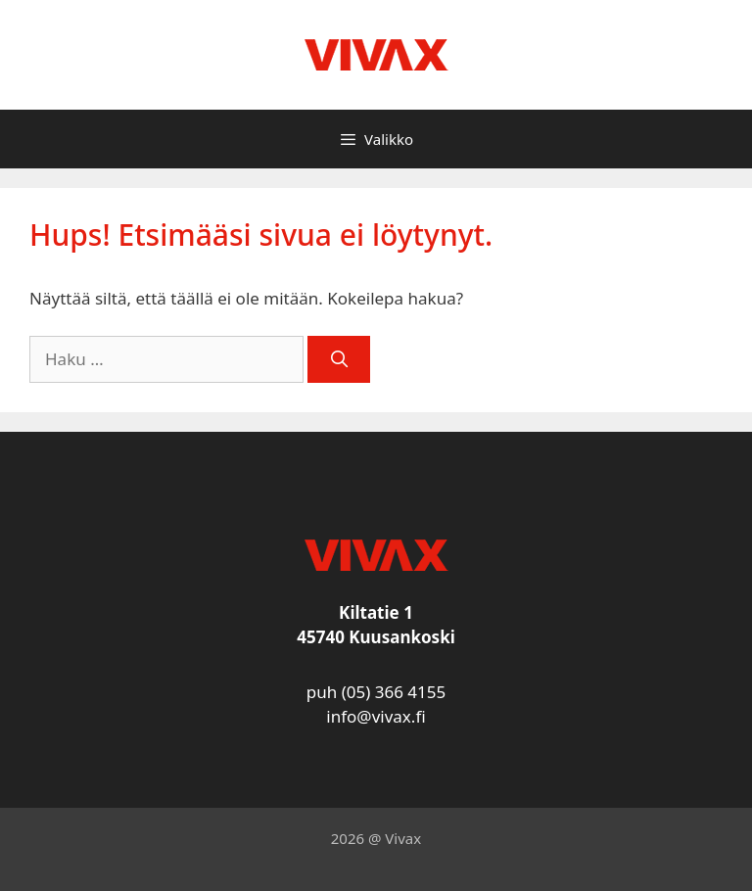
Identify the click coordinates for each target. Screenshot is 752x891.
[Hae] (338, 359)
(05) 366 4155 (394, 691)
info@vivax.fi (375, 716)
